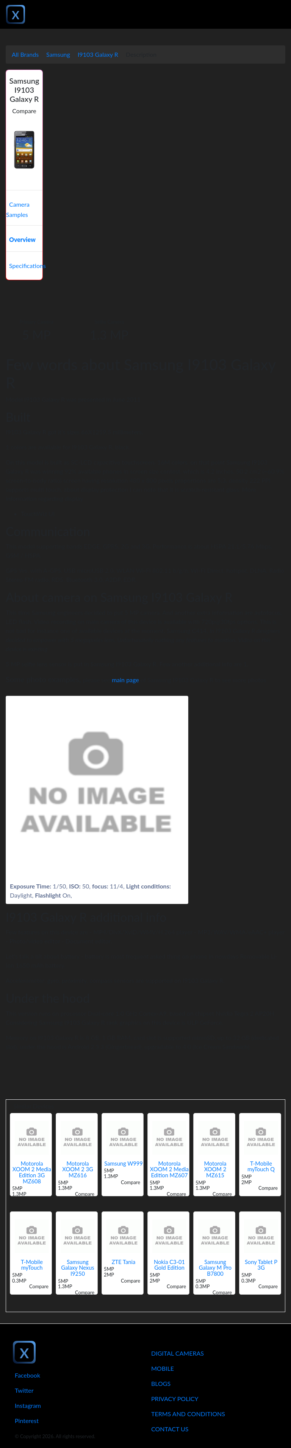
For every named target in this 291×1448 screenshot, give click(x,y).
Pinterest (27, 1420)
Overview (22, 239)
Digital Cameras (177, 1353)
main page (125, 679)
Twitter (24, 1390)
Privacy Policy (175, 1398)
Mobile (162, 1368)
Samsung (58, 54)
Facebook (27, 1375)
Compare (24, 110)
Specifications (27, 265)
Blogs (161, 1383)
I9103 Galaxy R (98, 54)
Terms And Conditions (188, 1413)
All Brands (25, 54)
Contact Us (170, 1428)
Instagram (28, 1405)
